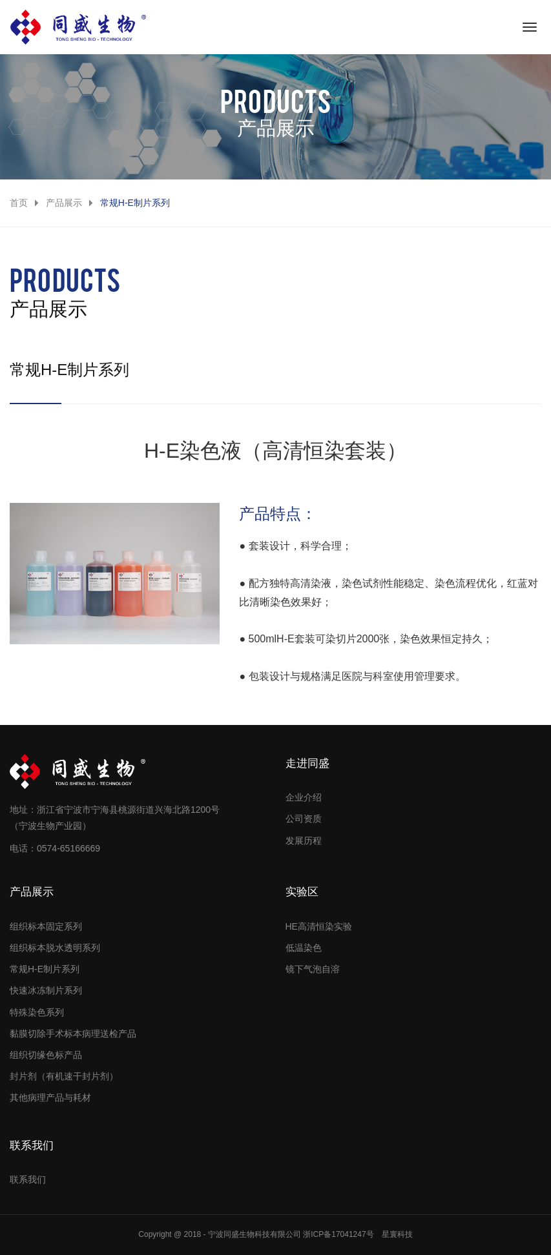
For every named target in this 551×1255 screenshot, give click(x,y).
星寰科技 (397, 1234)
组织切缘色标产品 (46, 1055)
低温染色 (304, 948)
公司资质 (304, 818)
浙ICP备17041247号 (338, 1234)
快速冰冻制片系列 (46, 990)
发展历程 (304, 840)
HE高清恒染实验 (319, 926)
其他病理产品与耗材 (50, 1097)
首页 (19, 203)
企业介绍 (304, 797)
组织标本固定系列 (46, 926)
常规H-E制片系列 (44, 969)
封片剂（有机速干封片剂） (64, 1076)
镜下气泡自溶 (313, 969)
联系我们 (28, 1179)
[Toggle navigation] (530, 27)
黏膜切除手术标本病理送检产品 (73, 1033)
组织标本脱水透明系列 (55, 948)
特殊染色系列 (37, 1012)
